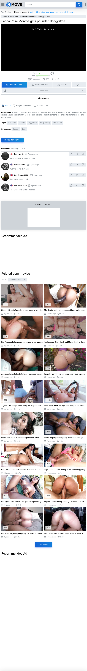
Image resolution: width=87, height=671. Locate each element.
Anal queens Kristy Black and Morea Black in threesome (65, 342)
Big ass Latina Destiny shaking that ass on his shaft (65, 501)
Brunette (22, 123)
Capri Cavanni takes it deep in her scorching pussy (64, 470)
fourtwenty (19, 154)
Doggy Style (32, 123)
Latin (24, 129)
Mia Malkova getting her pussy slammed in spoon (21, 533)
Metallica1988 (20, 185)
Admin (7, 106)
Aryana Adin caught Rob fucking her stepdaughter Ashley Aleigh (22, 406)
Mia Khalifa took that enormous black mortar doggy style (65, 310)
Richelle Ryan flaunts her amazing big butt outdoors (65, 374)
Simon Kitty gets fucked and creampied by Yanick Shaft (22, 310)
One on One (57, 123)
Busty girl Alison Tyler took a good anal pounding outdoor (22, 501)
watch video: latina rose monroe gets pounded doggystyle (53, 12)
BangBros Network (23, 106)
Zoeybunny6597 (21, 175)
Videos (24, 12)
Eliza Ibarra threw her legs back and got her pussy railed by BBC (65, 406)
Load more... (43, 544)
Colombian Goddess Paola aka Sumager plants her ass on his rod (22, 470)
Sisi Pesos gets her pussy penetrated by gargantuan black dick (22, 342)
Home (16, 12)
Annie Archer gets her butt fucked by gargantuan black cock (22, 374)
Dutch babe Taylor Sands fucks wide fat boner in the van (65, 533)
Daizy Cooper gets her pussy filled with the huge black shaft (65, 438)
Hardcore (16, 129)
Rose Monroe (42, 106)
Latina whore (19, 164)
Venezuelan (12, 123)
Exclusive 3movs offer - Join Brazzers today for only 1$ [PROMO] (26, 17)
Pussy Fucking (45, 123)
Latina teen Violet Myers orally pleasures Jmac (20, 438)
